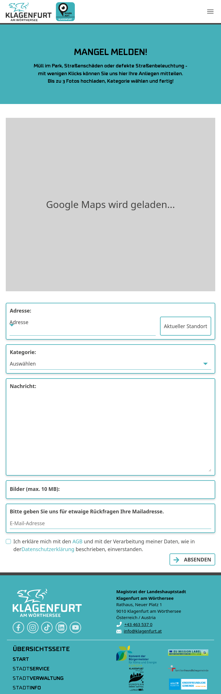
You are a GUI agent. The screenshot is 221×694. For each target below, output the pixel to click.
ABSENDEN (197, 559)
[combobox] (82, 326)
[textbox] (82, 322)
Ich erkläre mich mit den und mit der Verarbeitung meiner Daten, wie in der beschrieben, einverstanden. (104, 545)
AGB (78, 541)
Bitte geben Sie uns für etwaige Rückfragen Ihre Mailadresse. (87, 511)
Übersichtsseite (41, 649)
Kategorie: (23, 352)
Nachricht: (23, 386)
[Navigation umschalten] (210, 11)
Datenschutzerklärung (47, 549)
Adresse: (20, 310)
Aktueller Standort (185, 326)
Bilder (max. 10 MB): (35, 488)
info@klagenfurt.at (143, 631)
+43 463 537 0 (138, 624)
